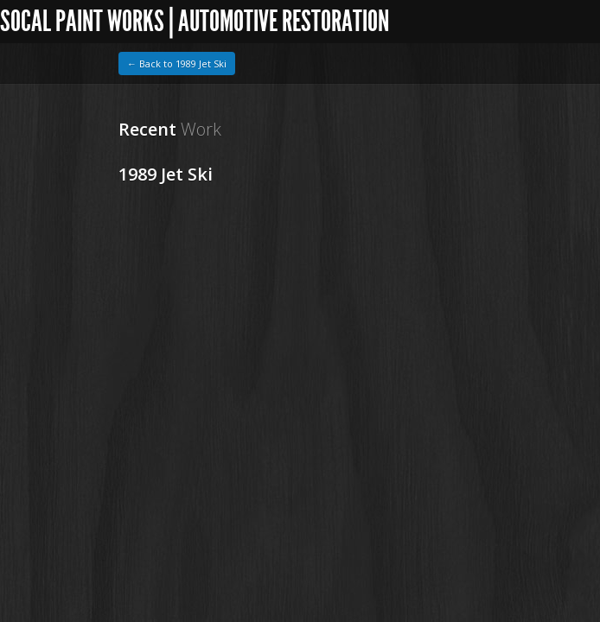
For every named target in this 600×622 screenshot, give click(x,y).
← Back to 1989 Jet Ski (177, 63)
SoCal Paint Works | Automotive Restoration (194, 21)
